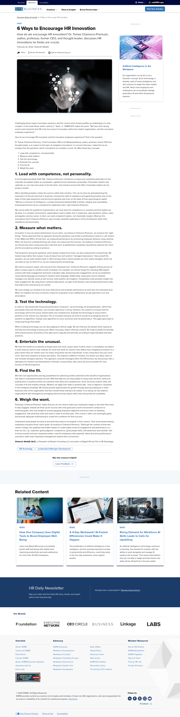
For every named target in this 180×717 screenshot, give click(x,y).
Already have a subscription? (107, 590)
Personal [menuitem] (21, 3)
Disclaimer (73, 699)
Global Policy (95, 651)
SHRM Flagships (135, 654)
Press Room (21, 654)
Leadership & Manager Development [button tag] (54, 449)
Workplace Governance (63, 662)
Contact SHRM (22, 658)
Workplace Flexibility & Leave (66, 658)
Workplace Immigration (63, 669)
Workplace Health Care (63, 666)
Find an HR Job (134, 662)
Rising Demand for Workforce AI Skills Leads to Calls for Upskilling (140, 536)
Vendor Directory (135, 666)
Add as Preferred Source (59, 52)
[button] (155, 8)
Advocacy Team (97, 654)
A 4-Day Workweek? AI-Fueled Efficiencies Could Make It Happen (89, 536)
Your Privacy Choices (29, 714)
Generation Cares (97, 666)
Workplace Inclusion (61, 654)
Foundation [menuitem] (44, 3)
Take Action (95, 658)
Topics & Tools (134, 658)
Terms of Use (47, 714)
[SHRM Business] (28, 9)
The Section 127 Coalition (101, 669)
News (22, 527)
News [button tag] (19, 23)
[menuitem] (140, 2)
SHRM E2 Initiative (98, 662)
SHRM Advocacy (60, 647)
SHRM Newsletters (136, 651)
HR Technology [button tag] (25, 449)
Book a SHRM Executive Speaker (30, 662)
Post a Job (20, 669)
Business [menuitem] (32, 3)
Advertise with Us (23, 666)
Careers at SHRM (23, 651)
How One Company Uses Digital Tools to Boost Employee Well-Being (39, 536)
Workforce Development (63, 651)
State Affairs (95, 647)
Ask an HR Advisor (136, 647)
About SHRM (21, 647)
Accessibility (62, 714)
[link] (27, 17)
